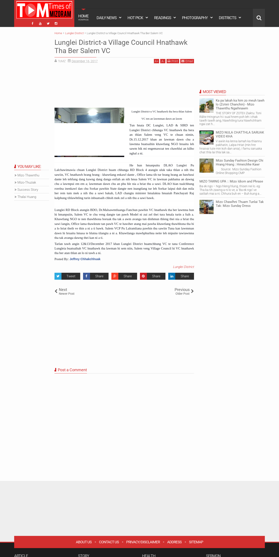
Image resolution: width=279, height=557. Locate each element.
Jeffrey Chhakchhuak (85, 259)
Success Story (27, 190)
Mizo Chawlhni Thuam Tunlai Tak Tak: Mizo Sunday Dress (240, 204)
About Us (84, 542)
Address (174, 542)
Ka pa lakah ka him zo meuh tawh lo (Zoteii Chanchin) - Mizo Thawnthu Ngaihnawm (240, 104)
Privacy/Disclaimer (143, 542)
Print (173, 61)
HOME (83, 17)
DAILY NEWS (107, 17)
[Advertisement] (124, 85)
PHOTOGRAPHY (195, 17)
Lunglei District (183, 267)
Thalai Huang (26, 197)
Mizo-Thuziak (26, 182)
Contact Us (109, 542)
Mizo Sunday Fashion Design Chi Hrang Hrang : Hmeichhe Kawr (239, 162)
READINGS (162, 17)
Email (187, 61)
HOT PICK (135, 17)
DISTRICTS (227, 17)
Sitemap (196, 542)
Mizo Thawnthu (28, 175)
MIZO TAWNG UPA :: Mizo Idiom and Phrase (231, 181)
